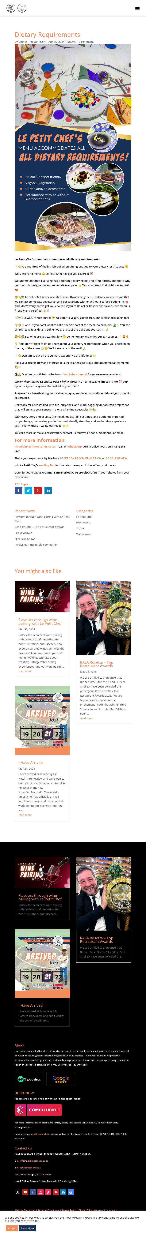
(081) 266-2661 (43, 1174)
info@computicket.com (43, 1134)
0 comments (86, 41)
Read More (27, 1228)
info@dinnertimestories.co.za (32, 1160)
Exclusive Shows (25, 539)
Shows (71, 41)
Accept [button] (12, 1228)
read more (25, 671)
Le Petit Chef (84, 517)
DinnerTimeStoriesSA (31, 41)
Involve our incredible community (36, 544)
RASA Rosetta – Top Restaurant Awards (39, 527)
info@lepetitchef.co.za (29, 1167)
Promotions (83, 522)
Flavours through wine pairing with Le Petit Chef (40, 621)
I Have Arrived (24, 533)
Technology (83, 534)
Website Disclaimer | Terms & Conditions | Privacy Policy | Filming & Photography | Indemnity (66, 1210)
